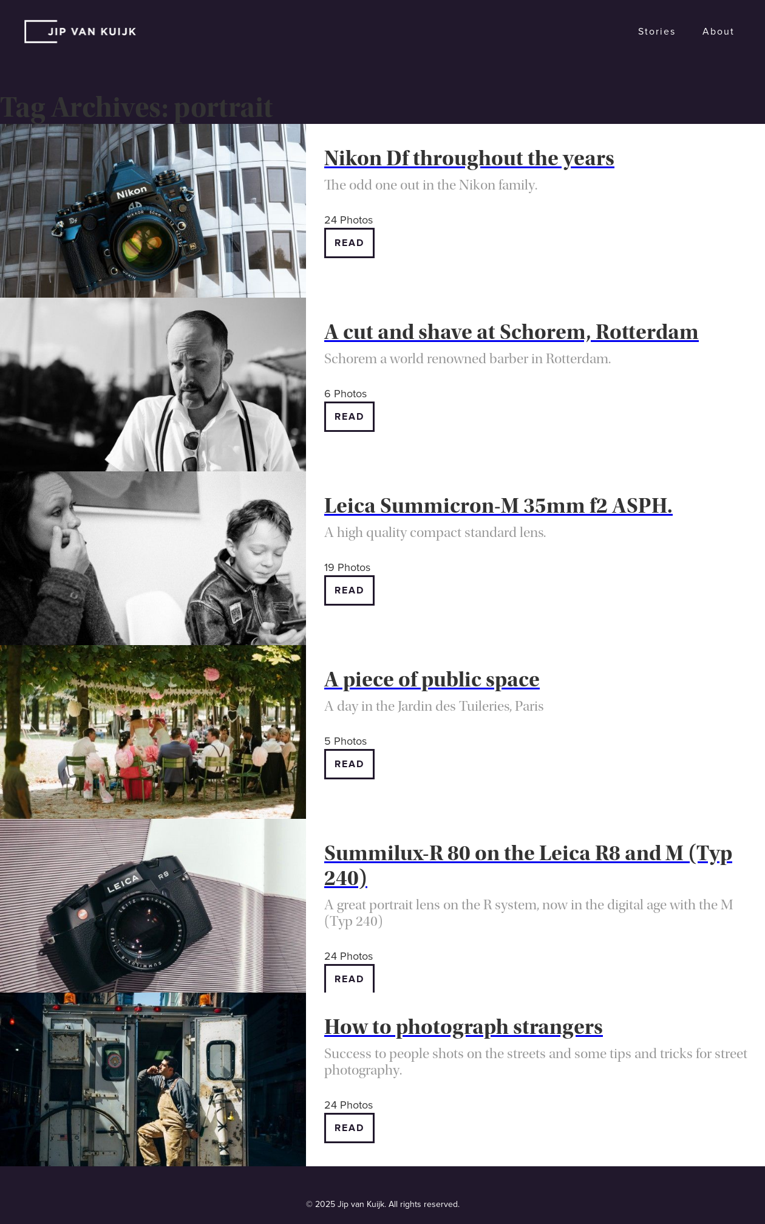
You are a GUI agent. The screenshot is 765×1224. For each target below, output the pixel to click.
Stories (657, 32)
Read (349, 243)
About (718, 32)
